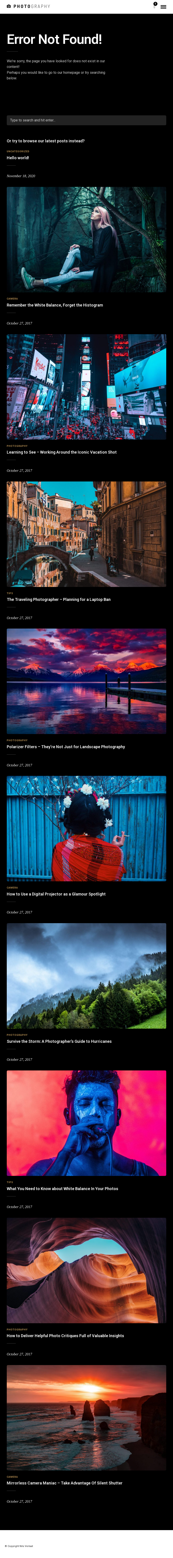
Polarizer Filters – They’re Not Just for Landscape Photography (66, 746)
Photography (17, 446)
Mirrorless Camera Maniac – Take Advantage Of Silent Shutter (65, 1483)
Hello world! (18, 157)
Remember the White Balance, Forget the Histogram (55, 305)
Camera (12, 298)
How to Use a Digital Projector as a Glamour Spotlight (56, 894)
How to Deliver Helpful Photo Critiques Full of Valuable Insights (65, 1335)
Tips (10, 593)
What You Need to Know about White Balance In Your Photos (62, 1188)
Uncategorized (18, 151)
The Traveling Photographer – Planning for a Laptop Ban (59, 599)
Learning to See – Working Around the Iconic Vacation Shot (62, 452)
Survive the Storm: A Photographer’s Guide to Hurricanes (59, 1041)
